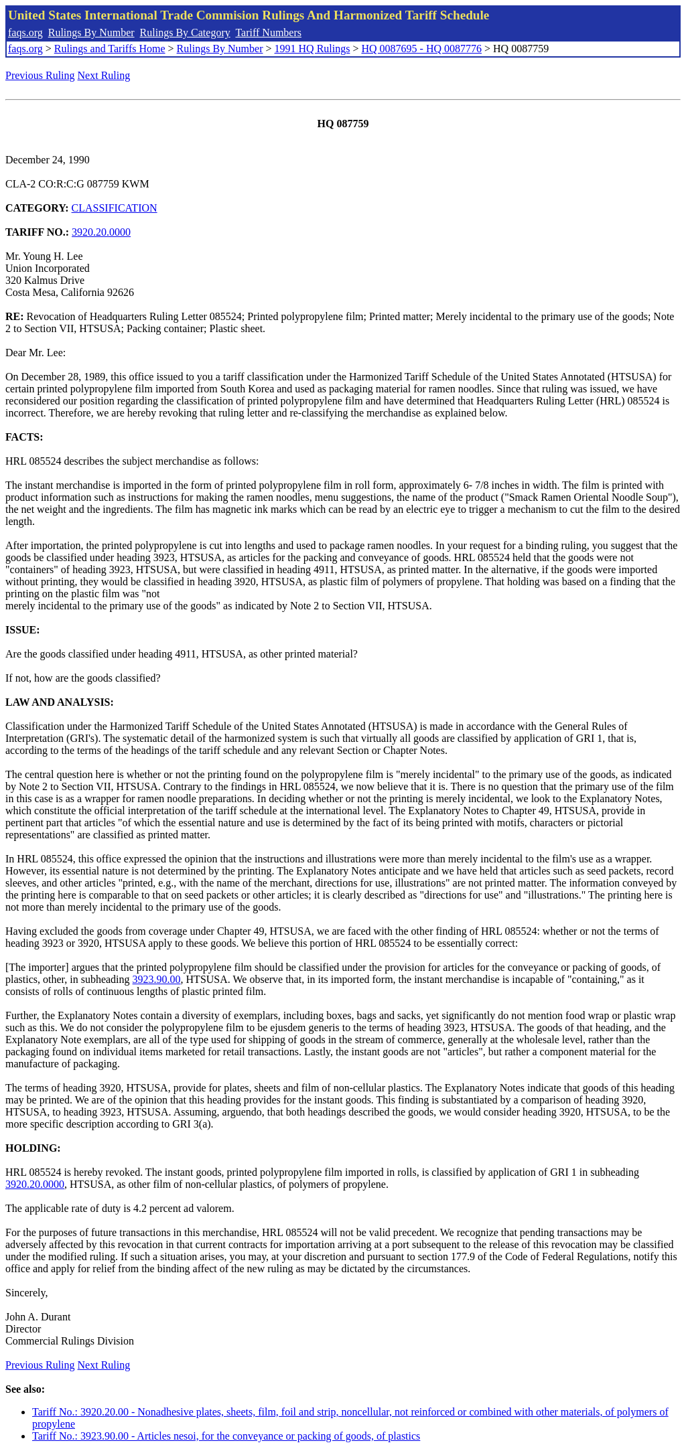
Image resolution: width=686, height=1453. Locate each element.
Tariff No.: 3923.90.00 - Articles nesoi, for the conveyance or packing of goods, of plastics (226, 1436)
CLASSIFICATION (114, 208)
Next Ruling (104, 75)
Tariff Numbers (268, 32)
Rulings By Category (185, 32)
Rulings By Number (91, 32)
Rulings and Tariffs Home (109, 48)
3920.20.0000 (101, 232)
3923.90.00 (157, 979)
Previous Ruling (40, 75)
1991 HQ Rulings (312, 48)
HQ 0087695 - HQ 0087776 (421, 48)
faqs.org (25, 32)
